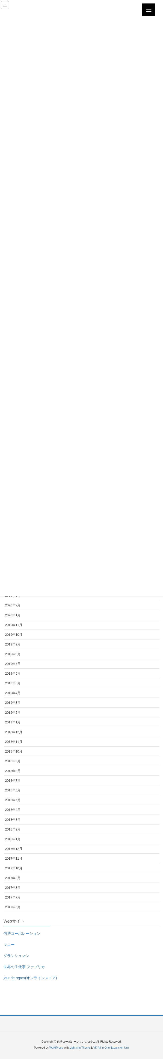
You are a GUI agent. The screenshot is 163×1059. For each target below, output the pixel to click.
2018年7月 (13, 780)
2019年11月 (13, 625)
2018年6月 (13, 790)
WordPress (56, 1047)
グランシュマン (16, 956)
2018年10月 (13, 751)
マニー (9, 945)
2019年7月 (13, 664)
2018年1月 (13, 839)
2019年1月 (13, 722)
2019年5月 (13, 683)
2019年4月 (13, 693)
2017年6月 (13, 907)
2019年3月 (13, 702)
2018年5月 (13, 800)
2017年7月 (13, 897)
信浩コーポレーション (21, 934)
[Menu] (148, 9)
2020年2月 (13, 605)
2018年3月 (13, 819)
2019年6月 (13, 673)
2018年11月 (13, 742)
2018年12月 (13, 732)
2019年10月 (13, 634)
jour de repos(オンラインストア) (30, 978)
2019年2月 (13, 712)
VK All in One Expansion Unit (111, 1047)
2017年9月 (13, 878)
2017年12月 (13, 849)
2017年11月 (13, 858)
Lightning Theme (79, 1047)
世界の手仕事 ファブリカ (24, 967)
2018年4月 (13, 810)
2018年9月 (13, 761)
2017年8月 (13, 887)
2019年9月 (13, 644)
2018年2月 (13, 829)
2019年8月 (13, 654)
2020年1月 (13, 615)
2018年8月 (13, 771)
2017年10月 (13, 868)
